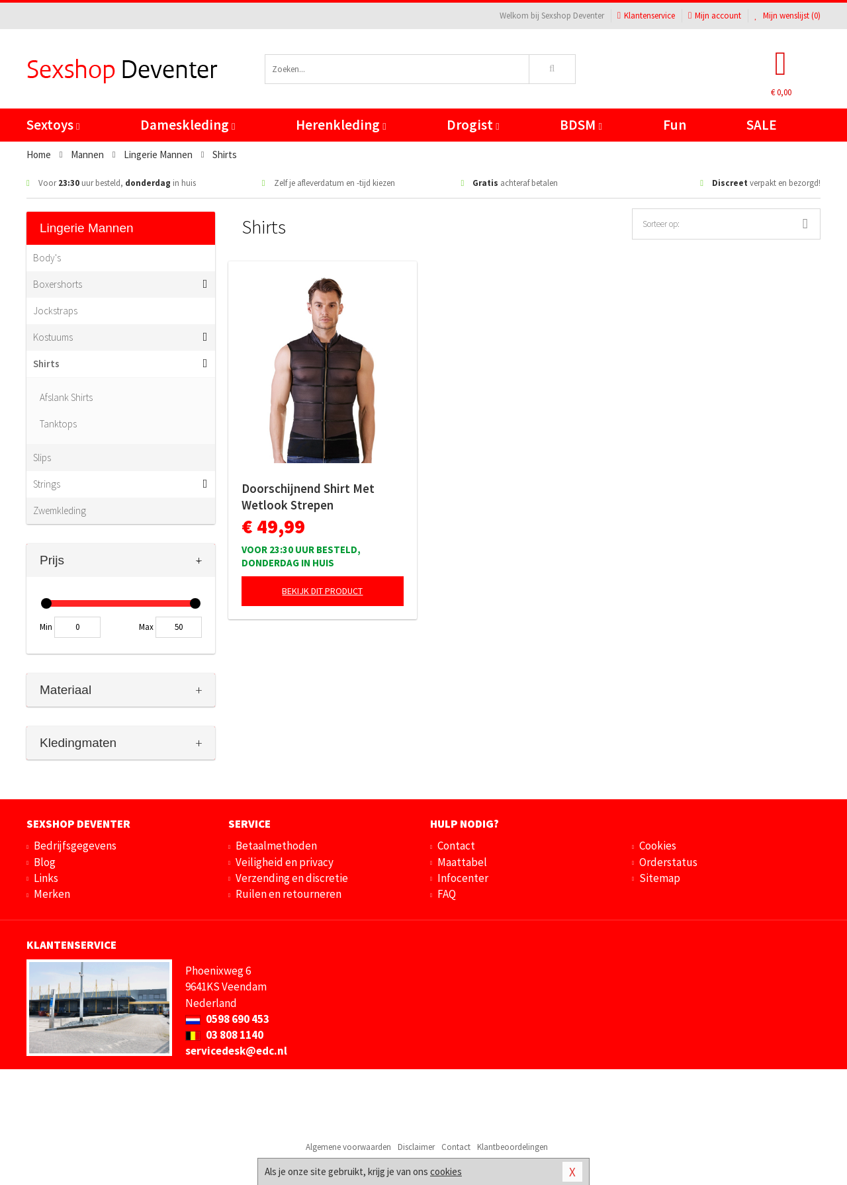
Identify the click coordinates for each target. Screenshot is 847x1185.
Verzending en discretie (292, 878)
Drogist (473, 125)
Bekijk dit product (322, 591)
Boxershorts (57, 284)
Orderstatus (668, 862)
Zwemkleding (59, 510)
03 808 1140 (224, 1035)
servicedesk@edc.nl (236, 1050)
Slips (42, 457)
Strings (46, 484)
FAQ (446, 894)
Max (146, 627)
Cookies (657, 845)
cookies (446, 1171)
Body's (47, 257)
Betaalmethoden (276, 845)
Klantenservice (646, 15)
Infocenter (462, 878)
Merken (52, 894)
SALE (761, 125)
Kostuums (53, 337)
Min (46, 627)
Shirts (46, 363)
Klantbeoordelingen (512, 1147)
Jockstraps (55, 310)
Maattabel (462, 862)
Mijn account (714, 15)
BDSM (581, 125)
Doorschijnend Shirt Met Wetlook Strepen (308, 496)
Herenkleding (341, 125)
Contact (456, 845)
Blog (45, 862)
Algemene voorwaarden (348, 1147)
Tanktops (58, 423)
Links (46, 878)
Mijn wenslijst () (787, 15)
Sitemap (659, 878)
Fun (674, 125)
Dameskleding (187, 125)
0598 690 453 (227, 1019)
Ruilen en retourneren (288, 894)
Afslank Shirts (66, 397)
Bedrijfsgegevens (75, 845)
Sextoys (52, 125)
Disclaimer (416, 1147)
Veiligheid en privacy (285, 862)
